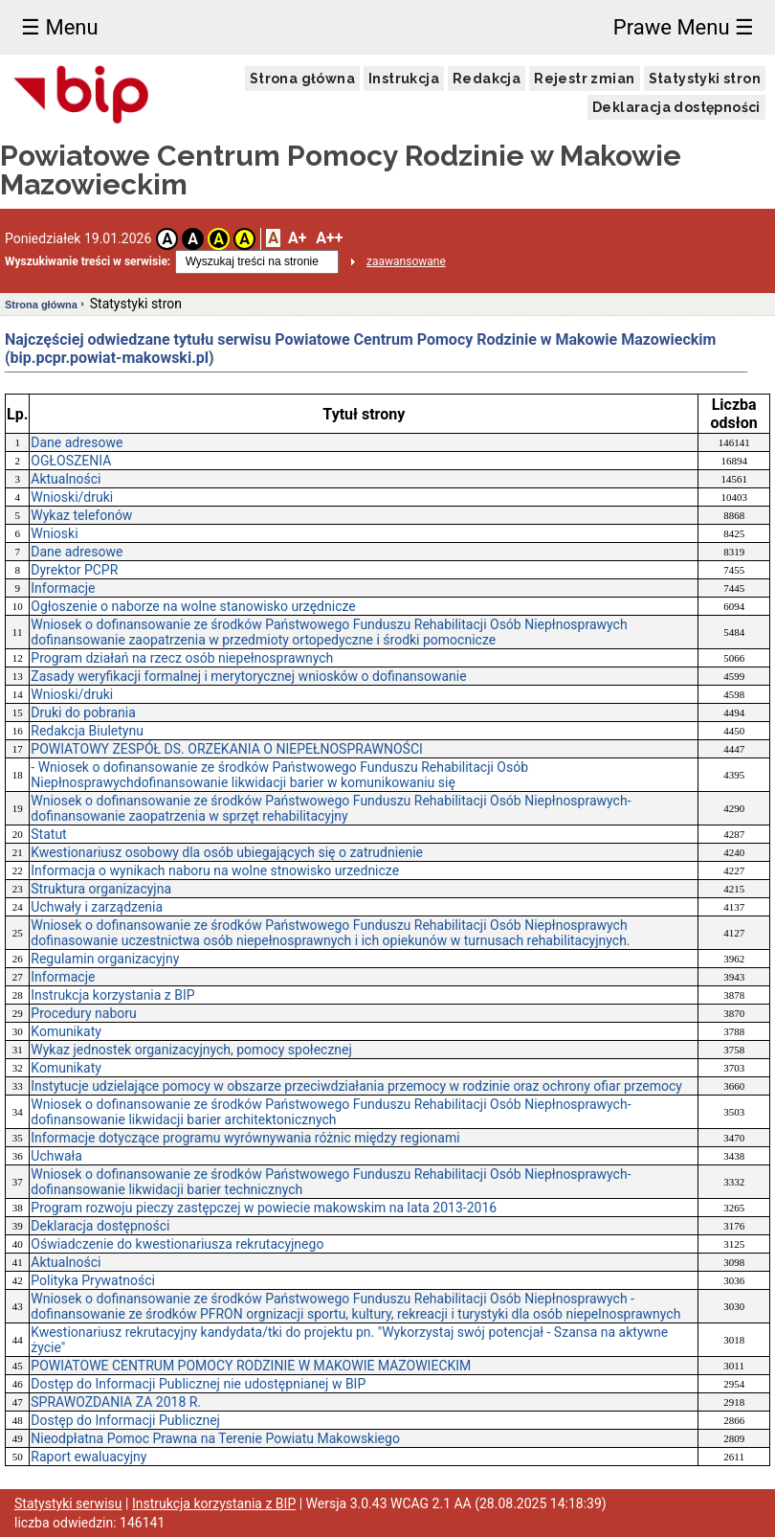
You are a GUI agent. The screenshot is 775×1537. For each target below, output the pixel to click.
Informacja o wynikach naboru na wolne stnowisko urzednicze (215, 870)
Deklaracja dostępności (676, 107)
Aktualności (65, 478)
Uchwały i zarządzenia (97, 907)
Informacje (63, 588)
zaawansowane (406, 261)
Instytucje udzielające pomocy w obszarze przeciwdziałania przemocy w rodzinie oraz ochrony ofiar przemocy (356, 1086)
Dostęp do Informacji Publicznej (125, 1420)
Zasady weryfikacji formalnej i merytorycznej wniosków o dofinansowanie (248, 676)
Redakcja (486, 78)
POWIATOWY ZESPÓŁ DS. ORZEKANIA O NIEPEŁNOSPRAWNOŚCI (227, 749)
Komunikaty (66, 1031)
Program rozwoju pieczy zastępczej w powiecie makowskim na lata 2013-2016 (264, 1207)
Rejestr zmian (584, 78)
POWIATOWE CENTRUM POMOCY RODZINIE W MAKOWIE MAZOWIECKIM (251, 1365)
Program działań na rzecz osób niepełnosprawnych (182, 658)
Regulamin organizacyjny (105, 958)
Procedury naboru (83, 1013)
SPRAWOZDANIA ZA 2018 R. (116, 1402)
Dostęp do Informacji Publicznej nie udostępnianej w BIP (198, 1383)
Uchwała (56, 1156)
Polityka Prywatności (93, 1280)
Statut (48, 834)
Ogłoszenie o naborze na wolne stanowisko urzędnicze (193, 606)
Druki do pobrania (83, 712)
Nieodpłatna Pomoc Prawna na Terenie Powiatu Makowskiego (215, 1438)
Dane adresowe (76, 442)
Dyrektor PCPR (74, 569)
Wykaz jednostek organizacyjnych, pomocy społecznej (191, 1049)
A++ (329, 238)
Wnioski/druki (72, 497)
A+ (297, 238)
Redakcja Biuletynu (87, 730)
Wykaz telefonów (81, 515)
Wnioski (54, 533)
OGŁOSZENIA (71, 460)
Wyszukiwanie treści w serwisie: (87, 261)
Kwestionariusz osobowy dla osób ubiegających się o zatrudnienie (227, 852)
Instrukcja (403, 78)
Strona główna (302, 78)
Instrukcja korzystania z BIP (112, 995)
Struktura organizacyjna (101, 888)
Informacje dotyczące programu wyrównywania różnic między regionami (245, 1137)
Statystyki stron (705, 78)
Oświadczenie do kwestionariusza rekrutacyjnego (177, 1244)
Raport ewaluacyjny (88, 1456)
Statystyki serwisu (68, 1503)
